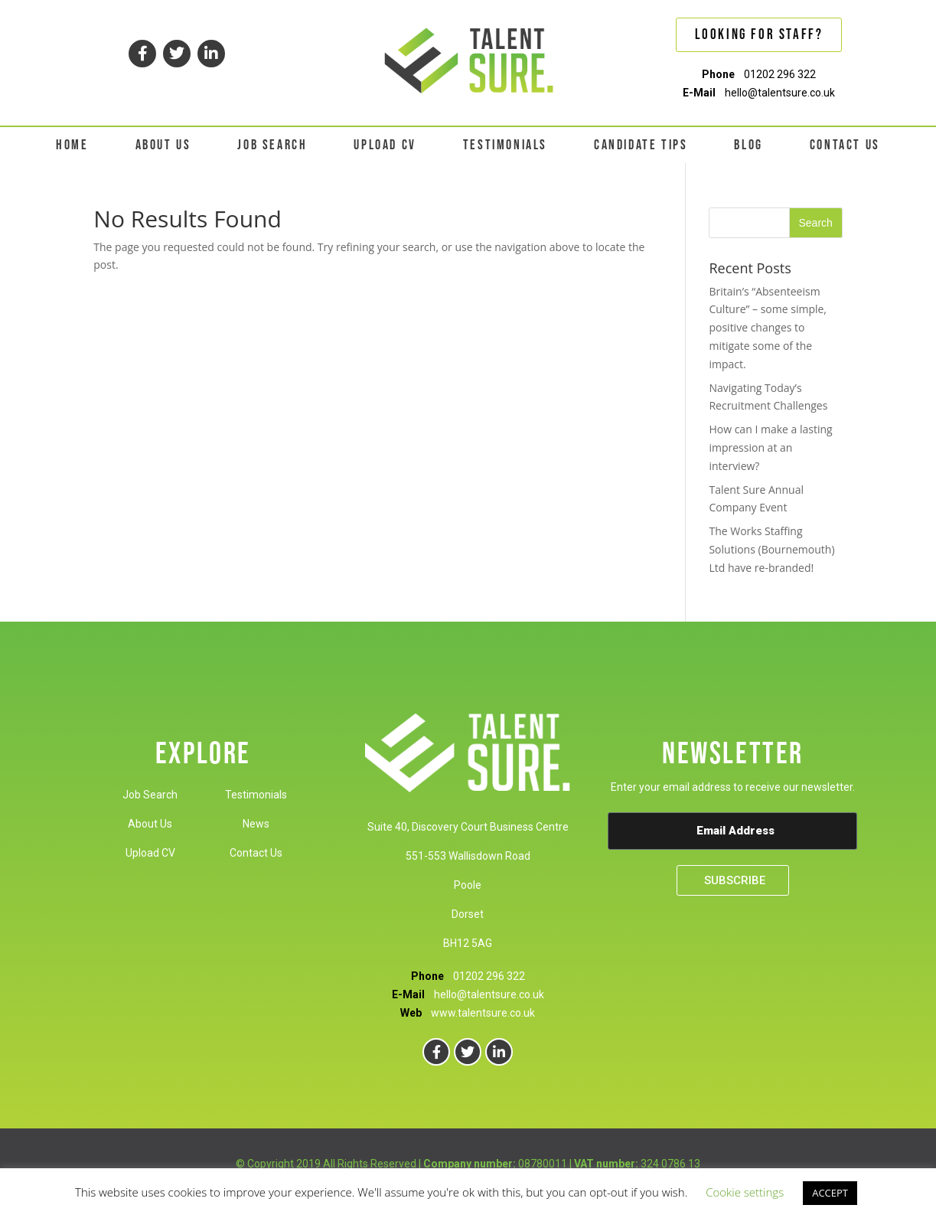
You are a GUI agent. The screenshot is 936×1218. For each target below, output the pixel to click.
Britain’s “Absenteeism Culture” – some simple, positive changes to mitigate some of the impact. (768, 327)
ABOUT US (163, 145)
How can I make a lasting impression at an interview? (770, 447)
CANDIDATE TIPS (640, 145)
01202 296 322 (780, 74)
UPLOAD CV (385, 145)
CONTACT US (845, 145)
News (256, 824)
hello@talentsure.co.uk (780, 93)
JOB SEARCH (272, 145)
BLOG (748, 145)
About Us (150, 824)
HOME (72, 145)
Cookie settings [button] (745, 1192)
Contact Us (256, 853)
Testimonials (256, 795)
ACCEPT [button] (830, 1193)
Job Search (150, 795)
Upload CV (150, 853)
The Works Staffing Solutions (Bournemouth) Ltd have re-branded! (771, 549)
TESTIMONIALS (505, 145)
